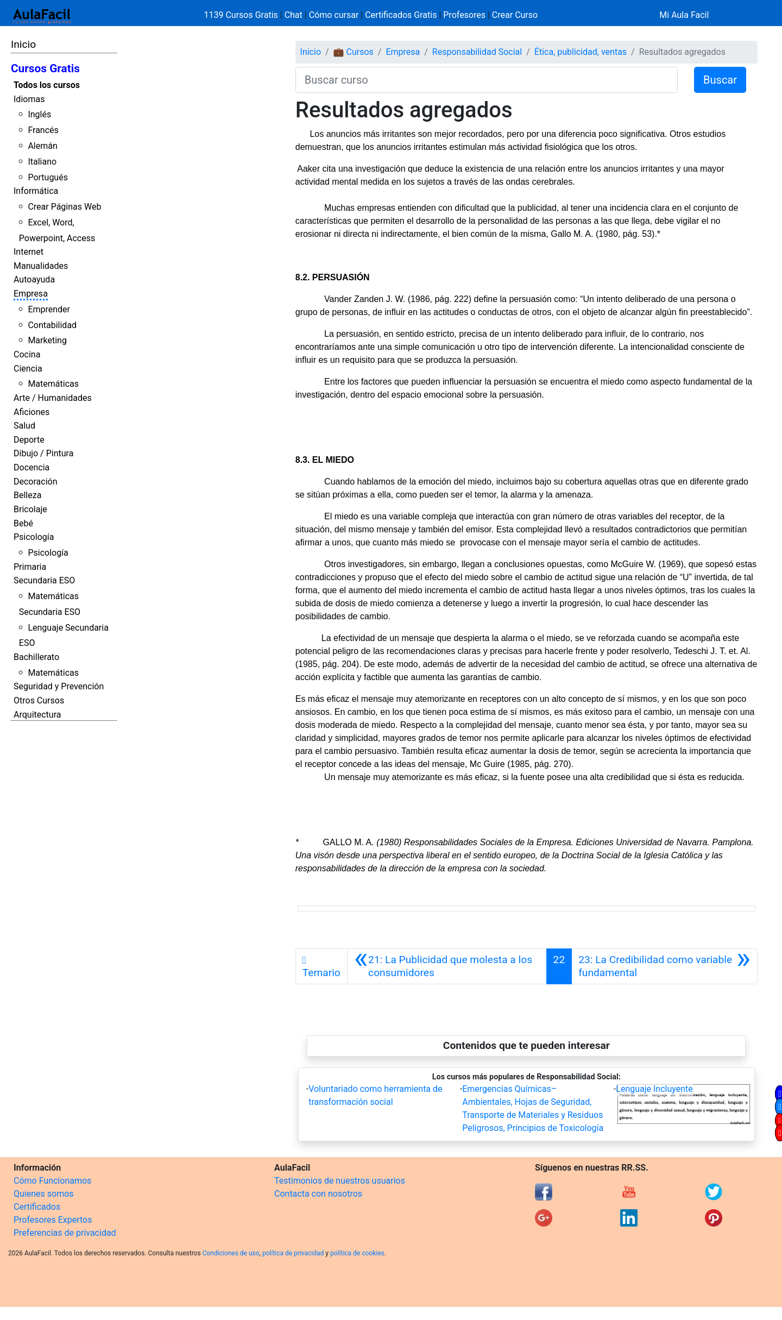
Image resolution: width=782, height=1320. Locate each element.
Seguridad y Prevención (59, 686)
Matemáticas (53, 384)
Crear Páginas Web (64, 207)
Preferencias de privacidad (65, 1233)
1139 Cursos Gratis (242, 15)
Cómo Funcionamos (52, 1181)
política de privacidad (293, 1253)
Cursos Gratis (45, 68)
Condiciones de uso (231, 1253)
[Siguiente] (664, 966)
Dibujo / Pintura (43, 453)
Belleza (27, 495)
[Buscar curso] (486, 80)
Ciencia (28, 368)
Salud (24, 425)
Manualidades (41, 266)
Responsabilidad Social (477, 52)
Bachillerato (36, 657)
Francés (43, 130)
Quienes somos (44, 1194)
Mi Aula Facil (684, 15)
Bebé (23, 523)
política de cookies (357, 1253)
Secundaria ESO (44, 580)
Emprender (49, 309)
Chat (293, 15)
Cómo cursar (334, 15)
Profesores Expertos (53, 1220)
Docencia (31, 467)
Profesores (464, 15)
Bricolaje (30, 509)
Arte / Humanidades (53, 398)
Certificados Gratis (401, 15)
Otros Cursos (39, 700)
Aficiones (31, 412)
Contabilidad (52, 325)
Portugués (48, 177)
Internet (28, 252)
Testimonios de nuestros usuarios (339, 1181)
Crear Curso (515, 15)
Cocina (27, 354)
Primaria (30, 567)
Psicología (34, 537)
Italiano (42, 161)
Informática (36, 191)
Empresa (31, 293)
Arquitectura (37, 714)
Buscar (720, 79)
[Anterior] (447, 966)
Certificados (37, 1207)
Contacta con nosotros (318, 1194)
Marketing (47, 340)
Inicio (23, 44)
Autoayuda (34, 279)
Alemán (42, 146)
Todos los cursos (47, 85)
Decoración (36, 481)
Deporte (29, 440)
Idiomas (29, 99)
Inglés (39, 114)
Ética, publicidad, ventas (580, 52)
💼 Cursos (353, 52)
